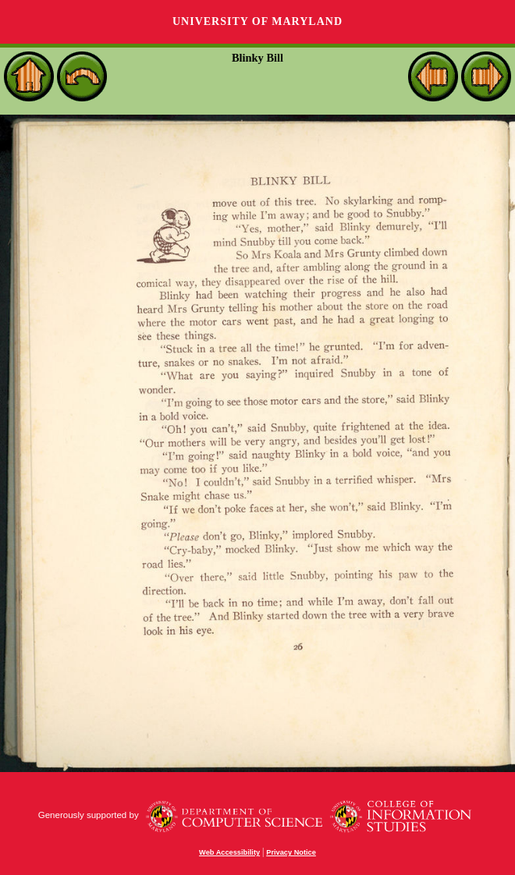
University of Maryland (257, 21)
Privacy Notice (291, 852)
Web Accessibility (229, 852)
